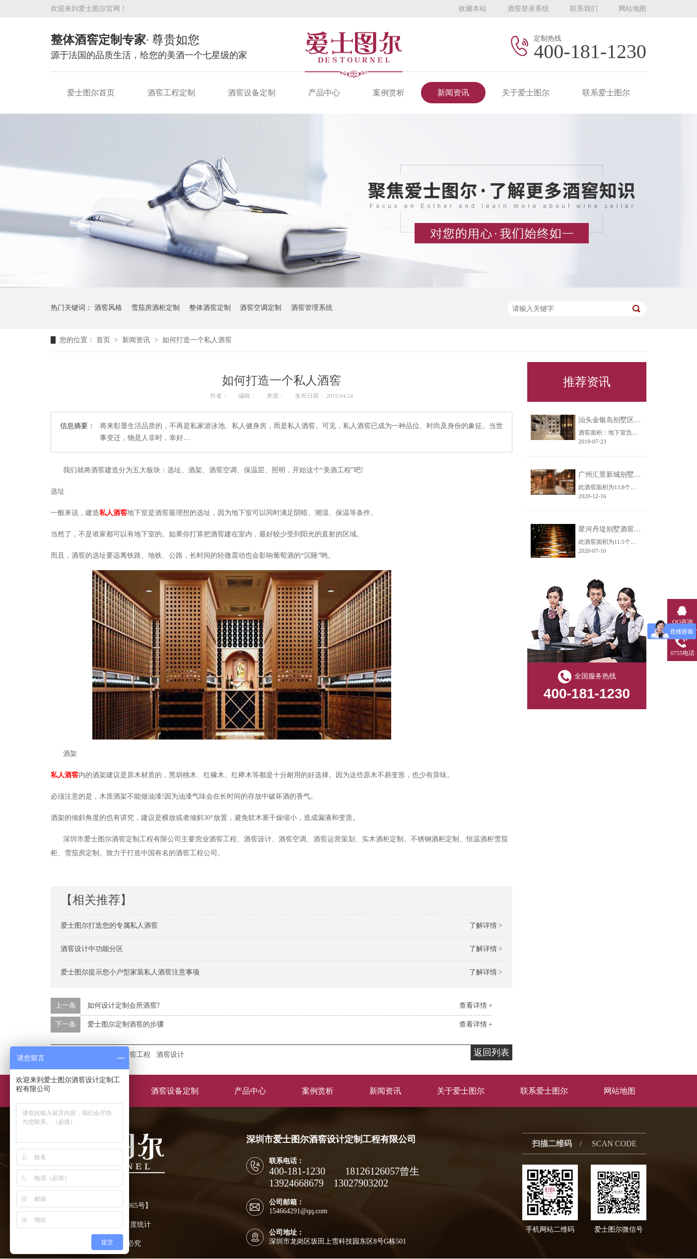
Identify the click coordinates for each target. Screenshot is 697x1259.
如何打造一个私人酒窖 (197, 340)
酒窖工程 (136, 1054)
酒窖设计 (170, 1054)
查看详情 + (475, 1005)
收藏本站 (473, 8)
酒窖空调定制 (260, 307)
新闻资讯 (453, 92)
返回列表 (491, 1052)
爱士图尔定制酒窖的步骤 (125, 1024)
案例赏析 (389, 92)
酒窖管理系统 (312, 307)
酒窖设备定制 (252, 92)
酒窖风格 (108, 307)
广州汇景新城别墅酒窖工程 (620, 474)
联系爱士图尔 (606, 92)
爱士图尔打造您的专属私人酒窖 (109, 925)
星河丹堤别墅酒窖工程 (613, 529)
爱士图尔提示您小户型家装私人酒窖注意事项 (130, 972)
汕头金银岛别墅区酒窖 (613, 420)
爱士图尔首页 (91, 92)
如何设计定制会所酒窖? (123, 1005)
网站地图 (632, 8)
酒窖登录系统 (528, 8)
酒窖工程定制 (171, 92)
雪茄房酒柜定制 (155, 307)
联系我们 (584, 8)
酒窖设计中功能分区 (92, 949)
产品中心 (324, 92)
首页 (104, 340)
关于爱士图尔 (526, 92)
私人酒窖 (113, 513)
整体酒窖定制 (210, 307)
